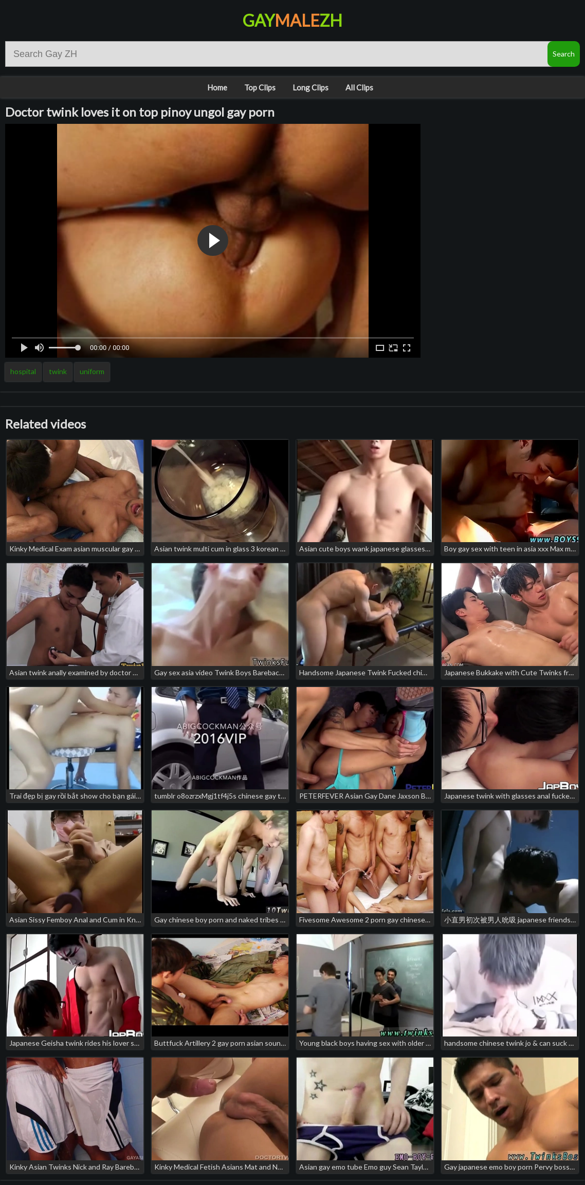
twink (58, 371)
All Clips (359, 87)
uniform (92, 371)
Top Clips (260, 87)
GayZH (292, 20)
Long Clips (310, 87)
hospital (23, 371)
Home (217, 87)
